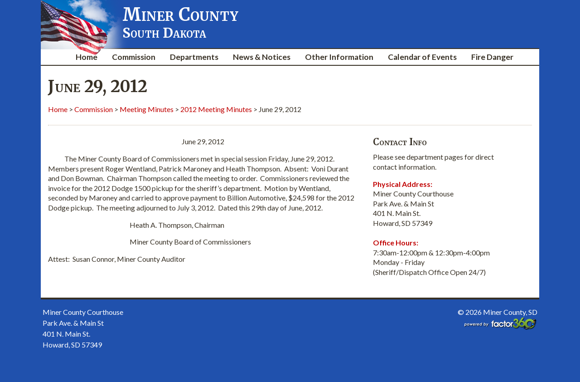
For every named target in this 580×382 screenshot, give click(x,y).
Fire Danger (492, 57)
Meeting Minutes (147, 109)
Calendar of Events (422, 57)
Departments (194, 57)
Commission (133, 57)
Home (86, 57)
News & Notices (261, 57)
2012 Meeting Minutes (216, 109)
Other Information (339, 57)
